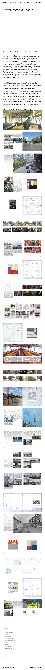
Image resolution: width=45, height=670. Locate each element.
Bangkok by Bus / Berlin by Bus (9, 2)
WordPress (40, 667)
